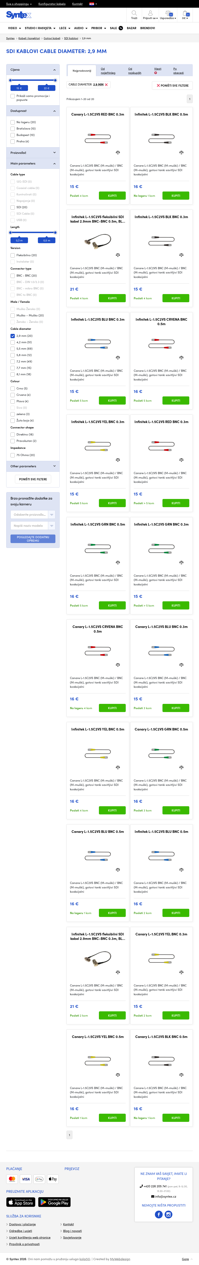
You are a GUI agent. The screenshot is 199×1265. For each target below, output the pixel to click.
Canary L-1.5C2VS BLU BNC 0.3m (161, 626)
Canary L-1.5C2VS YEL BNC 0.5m (98, 1036)
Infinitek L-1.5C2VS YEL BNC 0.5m (97, 729)
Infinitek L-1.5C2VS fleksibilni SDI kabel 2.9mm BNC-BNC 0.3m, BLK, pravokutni (97, 936)
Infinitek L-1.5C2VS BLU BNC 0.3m (98, 319)
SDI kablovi (71, 38)
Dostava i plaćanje (22, 1224)
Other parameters (23, 466)
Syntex (10, 38)
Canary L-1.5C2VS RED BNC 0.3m (97, 114)
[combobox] (32, 514)
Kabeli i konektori (29, 38)
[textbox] (30, 514)
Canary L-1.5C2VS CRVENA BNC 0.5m (97, 628)
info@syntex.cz (165, 1196)
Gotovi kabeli (52, 38)
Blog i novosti (72, 1230)
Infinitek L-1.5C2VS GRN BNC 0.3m (161, 524)
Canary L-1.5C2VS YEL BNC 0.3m (161, 934)
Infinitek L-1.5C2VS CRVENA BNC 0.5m (161, 321)
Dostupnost (18, 110)
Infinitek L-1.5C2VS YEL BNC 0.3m (97, 421)
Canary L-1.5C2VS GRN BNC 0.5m (161, 729)
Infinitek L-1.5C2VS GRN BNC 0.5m (98, 524)
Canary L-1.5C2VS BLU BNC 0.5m (98, 831)
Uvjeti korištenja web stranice (30, 1237)
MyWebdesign (120, 1259)
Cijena (15, 69)
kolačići (84, 1259)
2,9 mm (100, 85)
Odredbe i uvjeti (20, 1230)
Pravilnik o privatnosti (24, 1244)
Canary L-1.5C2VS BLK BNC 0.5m (161, 1036)
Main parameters (22, 163)
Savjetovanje (72, 1237)
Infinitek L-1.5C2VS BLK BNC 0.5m (161, 114)
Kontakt (77, 4)
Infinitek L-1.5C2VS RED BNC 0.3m (161, 421)
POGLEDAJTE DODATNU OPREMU (33, 539)
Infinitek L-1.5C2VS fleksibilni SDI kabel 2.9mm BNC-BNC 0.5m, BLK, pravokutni (97, 219)
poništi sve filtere (33, 479)
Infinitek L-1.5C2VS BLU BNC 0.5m (161, 831)
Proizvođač (18, 152)
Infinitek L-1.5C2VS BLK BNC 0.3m (161, 216)
